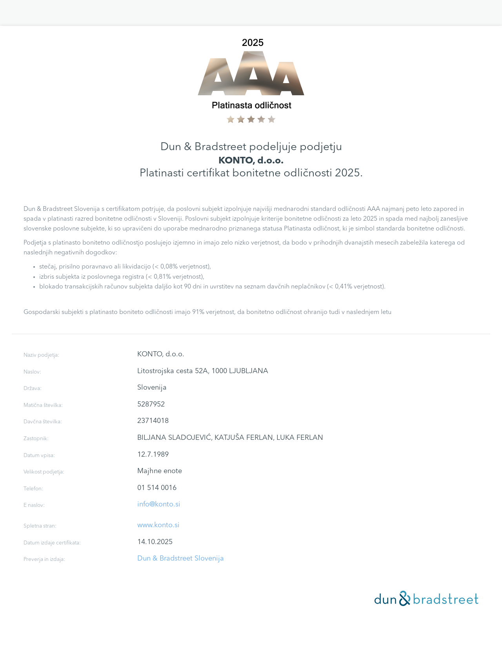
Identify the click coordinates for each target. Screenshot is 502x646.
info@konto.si (158, 504)
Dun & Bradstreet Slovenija (180, 558)
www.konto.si (158, 525)
